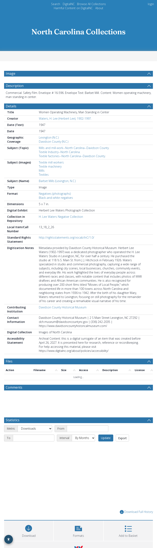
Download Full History (136, 512)
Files (9, 361)
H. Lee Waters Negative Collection (61, 217)
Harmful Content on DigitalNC (73, 8)
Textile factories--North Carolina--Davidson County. (72, 156)
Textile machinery (50, 166)
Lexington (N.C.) (49, 137)
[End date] (33, 438)
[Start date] (87, 428)
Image (10, 73)
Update (106, 438)
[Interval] (83, 438)
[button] (78, 530)
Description (15, 85)
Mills (42, 170)
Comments (14, 387)
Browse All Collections (91, 4)
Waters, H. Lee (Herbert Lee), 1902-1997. (65, 118)
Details (11, 106)
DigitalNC (69, 4)
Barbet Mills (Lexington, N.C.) (57, 181)
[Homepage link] (78, 30)
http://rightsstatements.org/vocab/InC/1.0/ (66, 237)
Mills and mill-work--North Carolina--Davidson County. (74, 148)
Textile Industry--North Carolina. (59, 152)
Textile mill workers (51, 162)
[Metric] (35, 428)
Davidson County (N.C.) (53, 141)
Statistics (12, 420)
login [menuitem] (151, 4)
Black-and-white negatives (56, 198)
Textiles (44, 175)
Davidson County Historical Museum (62, 307)
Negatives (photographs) (55, 194)
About (99, 8)
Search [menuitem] (55, 4)
